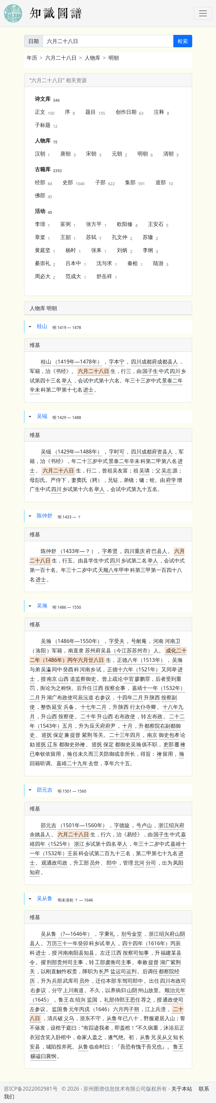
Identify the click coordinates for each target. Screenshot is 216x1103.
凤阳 (178, 862)
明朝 (113, 57)
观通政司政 (54, 862)
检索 (183, 41)
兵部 (57, 980)
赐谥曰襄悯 (43, 1056)
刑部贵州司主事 (65, 962)
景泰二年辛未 (124, 461)
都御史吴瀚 (128, 744)
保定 (58, 734)
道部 (164, 182)
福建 (166, 952)
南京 (52, 678)
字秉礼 (107, 933)
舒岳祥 (106, 276)
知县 (76, 952)
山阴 (132, 990)
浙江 (79, 843)
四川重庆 (134, 551)
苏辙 (150, 237)
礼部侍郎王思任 (122, 999)
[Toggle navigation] (203, 13)
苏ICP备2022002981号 (31, 1088)
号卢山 (144, 825)
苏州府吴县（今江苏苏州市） (119, 650)
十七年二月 (93, 706)
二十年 (88, 716)
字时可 (116, 451)
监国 (92, 999)
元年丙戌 (79, 1009)
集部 (135, 182)
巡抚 (46, 734)
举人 (67, 380)
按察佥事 (115, 688)
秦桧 (135, 263)
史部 (73, 182)
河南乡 (87, 669)
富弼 (68, 224)
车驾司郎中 (130, 980)
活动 (43, 211)
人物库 (92, 57)
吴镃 (42, 416)
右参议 (102, 697)
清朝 (171, 154)
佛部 (43, 196)
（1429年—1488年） (77, 451)
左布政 (155, 716)
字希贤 (110, 551)
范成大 (75, 276)
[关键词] (108, 41)
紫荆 (87, 734)
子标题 (46, 125)
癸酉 (68, 669)
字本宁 (116, 361)
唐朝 (68, 154)
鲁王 (63, 999)
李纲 (150, 250)
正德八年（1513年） (141, 659)
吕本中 (75, 263)
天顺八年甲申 (113, 570)
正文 (45, 112)
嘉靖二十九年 (72, 763)
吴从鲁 (44, 898)
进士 (88, 389)
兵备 (69, 706)
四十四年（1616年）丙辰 (151, 943)
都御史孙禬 (72, 744)
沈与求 (106, 263)
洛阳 (41, 650)
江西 (98, 688)
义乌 (69, 1018)
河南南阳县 (71, 952)
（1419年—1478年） (77, 361)
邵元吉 (44, 789)
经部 (43, 182)
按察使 (66, 716)
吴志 (166, 470)
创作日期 (130, 112)
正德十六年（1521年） (134, 669)
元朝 (119, 154)
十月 (127, 725)
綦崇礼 (45, 263)
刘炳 (124, 250)
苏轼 (93, 237)
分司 (151, 862)
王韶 (68, 237)
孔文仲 (122, 237)
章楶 (42, 237)
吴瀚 (42, 605)
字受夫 (116, 641)
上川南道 (73, 990)
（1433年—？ (74, 551)
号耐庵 (139, 641)
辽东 (52, 744)
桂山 (42, 326)
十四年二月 (130, 697)
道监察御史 (83, 678)
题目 (95, 112)
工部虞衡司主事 (113, 962)
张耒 (99, 250)
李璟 (42, 224)
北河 (139, 862)
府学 (171, 480)
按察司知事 (136, 952)
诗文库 (47, 99)
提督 (75, 734)
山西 (63, 678)
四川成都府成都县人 (154, 361)
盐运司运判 (123, 971)
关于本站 (181, 1088)
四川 (175, 371)
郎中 (112, 862)
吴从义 (164, 1037)
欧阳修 (127, 224)
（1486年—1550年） (77, 641)
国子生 (150, 371)
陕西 (155, 697)
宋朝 (93, 154)
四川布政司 (173, 980)
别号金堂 (131, 933)
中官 (128, 678)
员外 (95, 862)
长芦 (104, 971)
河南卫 (172, 641)
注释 (161, 112)
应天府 (97, 725)
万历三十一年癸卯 (67, 943)
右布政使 (124, 716)
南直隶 (76, 650)
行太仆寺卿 (143, 706)
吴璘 (144, 470)
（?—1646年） (75, 933)
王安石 (158, 224)
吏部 (168, 744)
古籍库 (48, 169)
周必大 (45, 276)
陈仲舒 (44, 515)
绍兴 (80, 999)
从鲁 (112, 1018)
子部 (105, 182)
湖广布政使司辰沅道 (70, 697)
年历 (32, 57)
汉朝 (42, 154)
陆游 (160, 263)
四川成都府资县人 (152, 451)
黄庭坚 (45, 250)
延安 (57, 706)
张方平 (96, 224)
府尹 (103, 725)
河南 (158, 641)
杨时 (73, 250)
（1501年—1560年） (83, 825)
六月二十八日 (61, 57)
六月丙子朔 (126, 1009)
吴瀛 (46, 669)
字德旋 (122, 825)
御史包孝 (169, 734)
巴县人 (159, 551)
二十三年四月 (124, 734)
